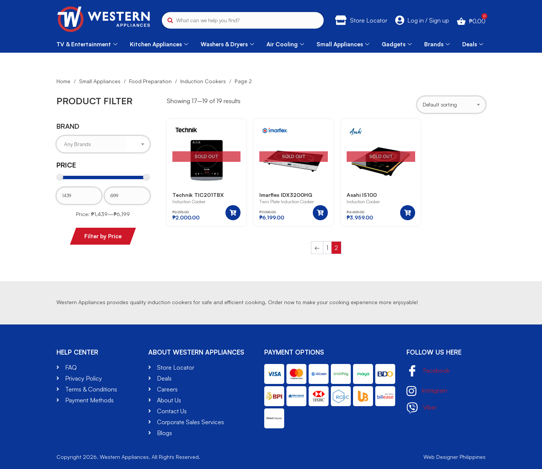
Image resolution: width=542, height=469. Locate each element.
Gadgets (397, 44)
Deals (472, 44)
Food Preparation (150, 81)
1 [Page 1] (327, 247)
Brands (437, 44)
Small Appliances (343, 44)
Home (63, 81)
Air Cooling (285, 44)
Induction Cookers (203, 81)
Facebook (427, 371)
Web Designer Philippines (454, 457)
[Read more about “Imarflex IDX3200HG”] (320, 212)
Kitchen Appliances (159, 44)
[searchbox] (95, 144)
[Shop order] (451, 104)
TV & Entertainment (86, 44)
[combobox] (103, 144)
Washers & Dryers (227, 44)
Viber (421, 408)
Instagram (426, 391)
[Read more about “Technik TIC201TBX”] (233, 212)
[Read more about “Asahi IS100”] (407, 212)
